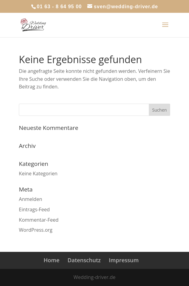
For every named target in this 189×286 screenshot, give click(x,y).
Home (51, 260)
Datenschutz (84, 260)
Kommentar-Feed (38, 219)
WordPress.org (35, 230)
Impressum (124, 260)
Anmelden (30, 199)
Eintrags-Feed (34, 209)
